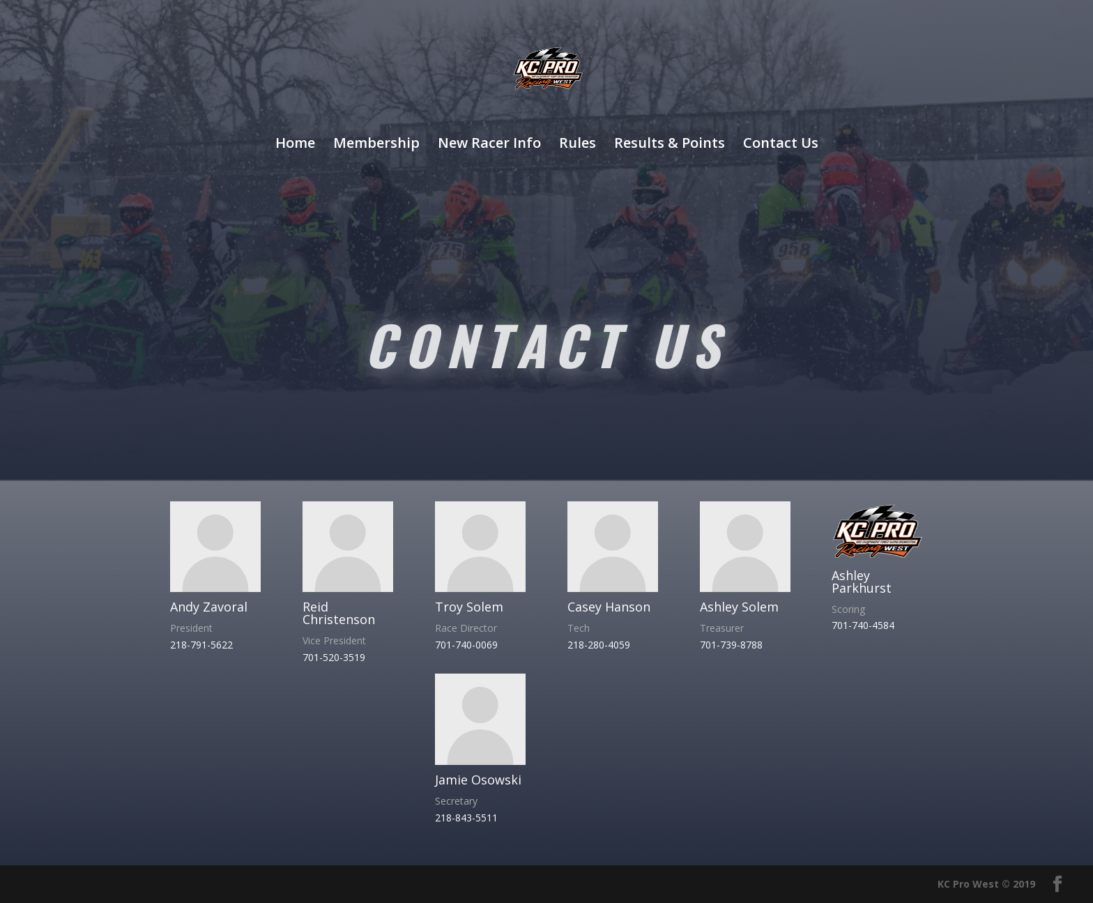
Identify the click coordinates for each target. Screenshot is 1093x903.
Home (295, 145)
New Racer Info (489, 145)
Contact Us (780, 145)
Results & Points (669, 145)
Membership (376, 145)
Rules (577, 145)
